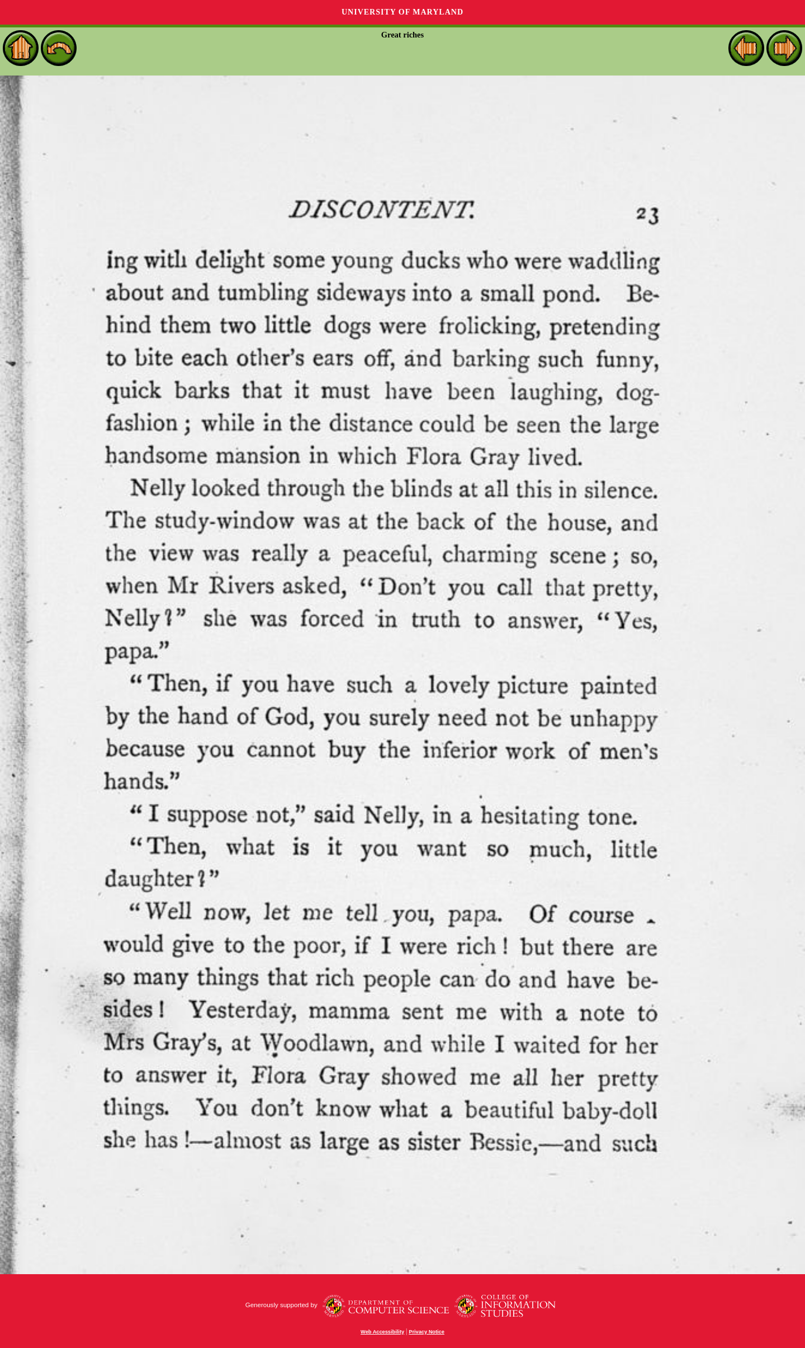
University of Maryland (402, 12)
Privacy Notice (426, 1332)
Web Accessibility (382, 1332)
